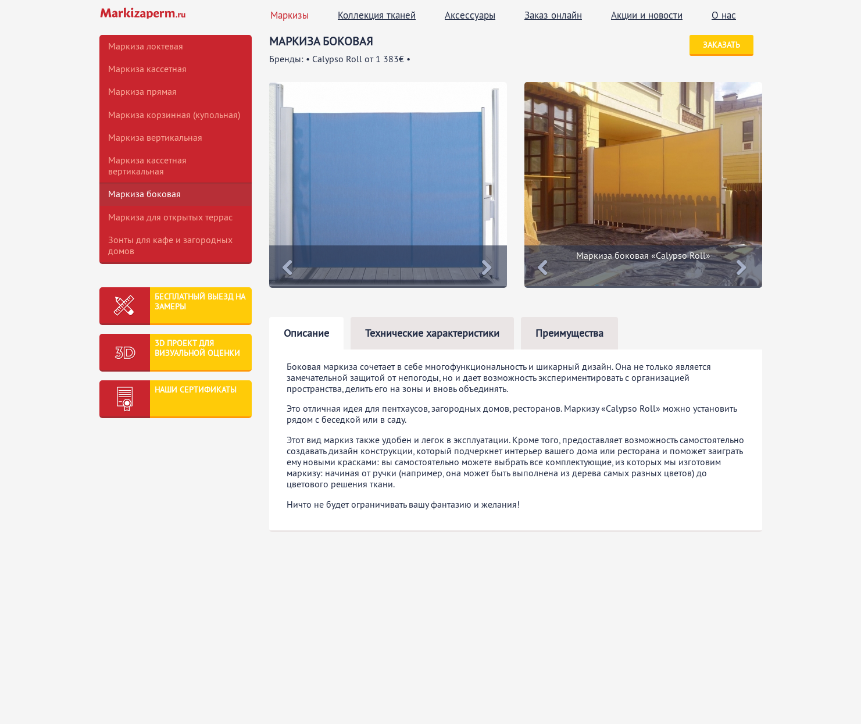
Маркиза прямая (142, 91)
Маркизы (289, 15)
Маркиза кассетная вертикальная (147, 165)
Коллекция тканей (377, 15)
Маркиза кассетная (147, 68)
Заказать (721, 45)
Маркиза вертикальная (155, 137)
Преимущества (569, 333)
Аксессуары (470, 15)
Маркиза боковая (144, 193)
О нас (724, 15)
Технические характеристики (432, 333)
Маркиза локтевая (145, 46)
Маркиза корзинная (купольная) (174, 114)
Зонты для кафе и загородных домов (170, 245)
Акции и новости (647, 15)
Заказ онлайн (553, 15)
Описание (306, 333)
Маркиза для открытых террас (170, 217)
